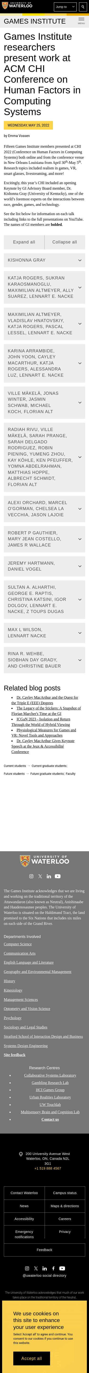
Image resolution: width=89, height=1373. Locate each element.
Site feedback (14, 1055)
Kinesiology (13, 990)
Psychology (13, 1018)
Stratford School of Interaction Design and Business (43, 1036)
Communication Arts (20, 953)
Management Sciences (21, 999)
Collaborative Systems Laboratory (50, 1075)
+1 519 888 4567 (47, 1168)
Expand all (24, 242)
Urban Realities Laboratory (50, 1097)
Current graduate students (49, 766)
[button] (65, 7)
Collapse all (64, 242)
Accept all (31, 1358)
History (9, 981)
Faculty (70, 773)
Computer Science (18, 944)
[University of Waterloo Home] (17, 6)
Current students (15, 766)
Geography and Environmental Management (37, 972)
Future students (14, 773)
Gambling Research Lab (50, 1082)
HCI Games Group (50, 1090)
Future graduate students (47, 773)
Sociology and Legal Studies (25, 1027)
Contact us (50, 1119)
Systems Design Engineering (26, 1046)
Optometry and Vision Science (27, 1009)
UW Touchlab (50, 1105)
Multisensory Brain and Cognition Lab (50, 1112)
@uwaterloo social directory (44, 1275)
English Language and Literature (29, 962)
